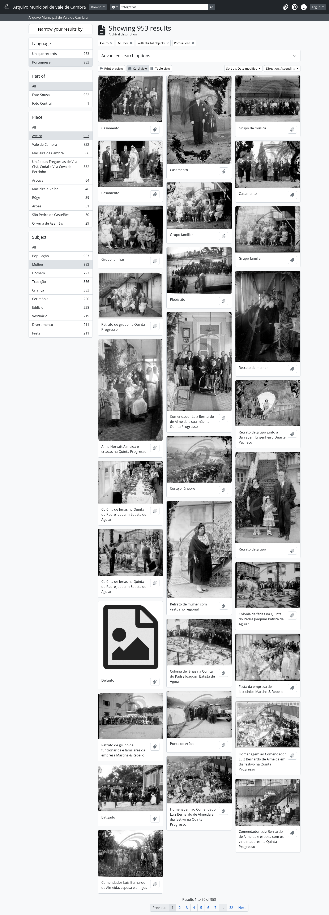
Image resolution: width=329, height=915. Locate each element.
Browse (96, 7)
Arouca (60, 181)
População (60, 256)
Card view (137, 68)
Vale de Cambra (60, 145)
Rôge (60, 198)
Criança (60, 291)
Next (242, 907)
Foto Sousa (60, 95)
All (34, 86)
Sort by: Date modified (242, 68)
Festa (60, 334)
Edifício (60, 308)
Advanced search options (125, 56)
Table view (160, 68)
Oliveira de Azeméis (60, 224)
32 (231, 907)
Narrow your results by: (61, 29)
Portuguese (60, 63)
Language (41, 43)
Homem (60, 274)
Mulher (60, 265)
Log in (316, 7)
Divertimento (60, 325)
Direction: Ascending (281, 68)
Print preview (111, 68)
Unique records (60, 54)
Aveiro (60, 136)
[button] (285, 7)
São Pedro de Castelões (60, 215)
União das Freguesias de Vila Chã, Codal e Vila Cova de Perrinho (60, 166)
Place (37, 117)
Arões (60, 207)
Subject (39, 237)
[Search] (164, 7)
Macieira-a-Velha (60, 189)
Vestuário (60, 317)
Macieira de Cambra (60, 154)
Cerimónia (60, 299)
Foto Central (60, 104)
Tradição (60, 282)
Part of (38, 76)
